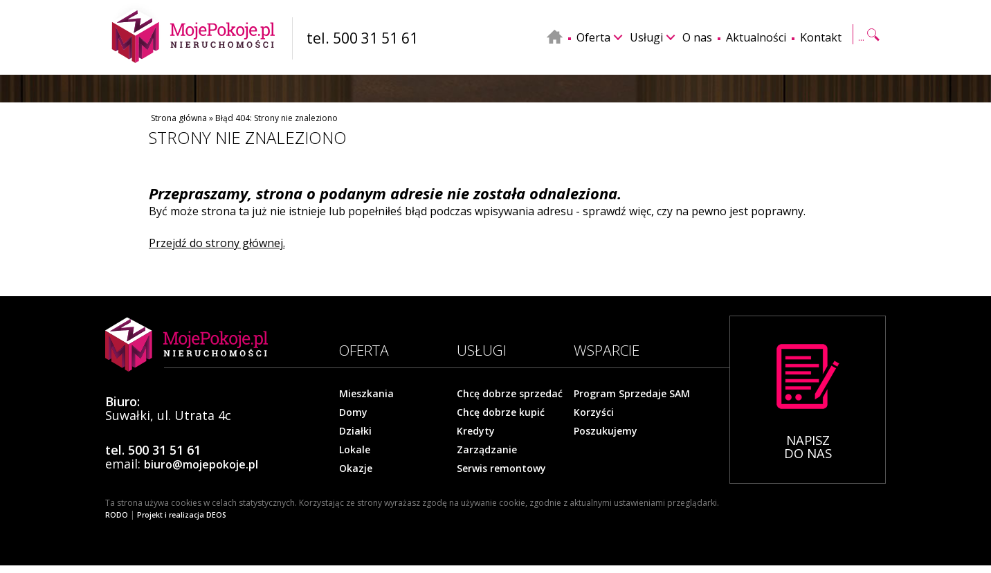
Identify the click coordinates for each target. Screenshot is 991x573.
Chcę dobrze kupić (501, 412)
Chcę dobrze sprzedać (510, 394)
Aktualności (756, 37)
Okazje (355, 468)
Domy (353, 412)
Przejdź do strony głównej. (217, 243)
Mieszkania (366, 394)
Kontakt (821, 37)
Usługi (646, 37)
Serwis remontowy (501, 468)
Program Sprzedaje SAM (632, 394)
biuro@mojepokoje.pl (201, 464)
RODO (116, 515)
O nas (697, 37)
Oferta (593, 37)
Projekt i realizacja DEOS (181, 515)
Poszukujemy (605, 431)
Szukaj (868, 36)
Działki (355, 431)
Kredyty (476, 431)
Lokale (354, 450)
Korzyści (594, 412)
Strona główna (179, 118)
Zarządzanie (487, 450)
